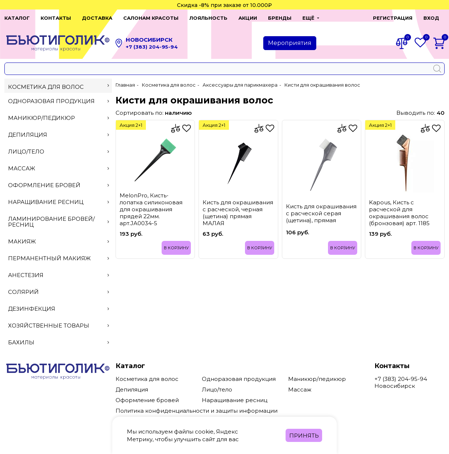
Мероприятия (290, 42)
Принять (304, 435)
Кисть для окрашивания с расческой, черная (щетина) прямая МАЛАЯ (238, 213)
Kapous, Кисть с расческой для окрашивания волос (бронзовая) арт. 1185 (399, 213)
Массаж (58, 168)
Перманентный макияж (58, 258)
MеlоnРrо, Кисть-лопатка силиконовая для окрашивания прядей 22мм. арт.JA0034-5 (151, 209)
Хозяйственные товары (58, 325)
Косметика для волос (58, 86)
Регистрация (392, 18)
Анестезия (58, 275)
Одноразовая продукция (58, 101)
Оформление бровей (58, 185)
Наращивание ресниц (58, 201)
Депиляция (58, 134)
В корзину (176, 247)
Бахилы (58, 342)
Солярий (58, 291)
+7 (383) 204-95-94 (152, 47)
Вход (431, 18)
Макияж (58, 241)
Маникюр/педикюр (58, 117)
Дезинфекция (58, 308)
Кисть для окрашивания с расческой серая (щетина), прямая (321, 213)
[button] (311, 18)
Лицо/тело (58, 151)
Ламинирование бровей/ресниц (58, 221)
